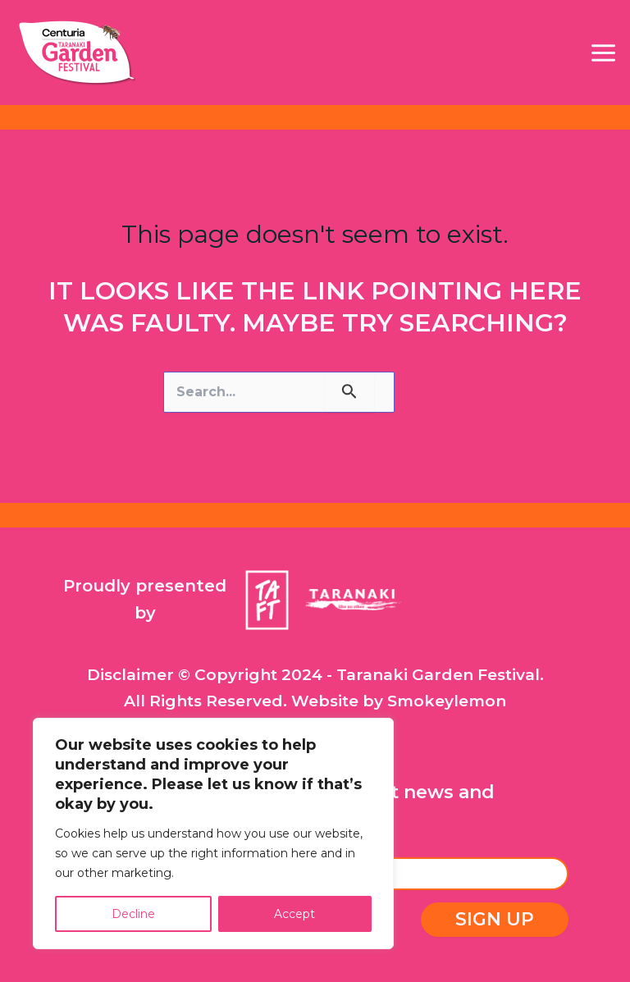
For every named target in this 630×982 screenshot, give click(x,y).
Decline (133, 914)
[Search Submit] (349, 392)
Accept (294, 914)
